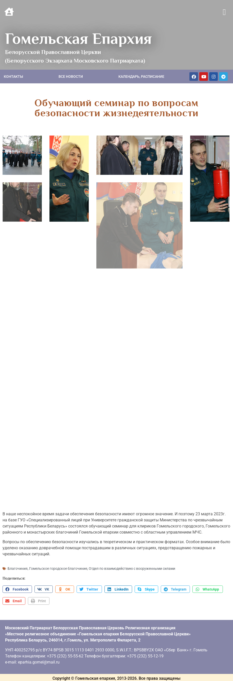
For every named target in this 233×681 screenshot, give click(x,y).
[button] (224, 12)
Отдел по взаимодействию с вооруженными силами (132, 560)
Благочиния (18, 560)
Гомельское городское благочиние (58, 560)
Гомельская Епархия (78, 38)
